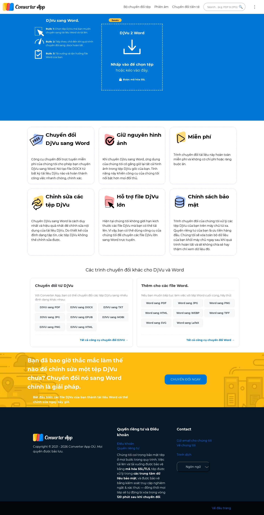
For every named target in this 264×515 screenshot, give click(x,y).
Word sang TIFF (219, 312)
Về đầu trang (221, 508)
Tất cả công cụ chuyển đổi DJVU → (104, 340)
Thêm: (254, 7)
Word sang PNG (219, 303)
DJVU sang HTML (81, 327)
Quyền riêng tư (128, 448)
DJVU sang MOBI (113, 317)
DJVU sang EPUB (81, 317)
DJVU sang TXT (113, 307)
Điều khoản (125, 443)
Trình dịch (184, 454)
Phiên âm (161, 7)
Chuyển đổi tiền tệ (186, 7)
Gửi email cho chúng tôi (194, 440)
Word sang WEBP (187, 312)
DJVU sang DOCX (81, 307)
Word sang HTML (156, 312)
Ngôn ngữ (193, 467)
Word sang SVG (156, 322)
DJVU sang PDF (50, 307)
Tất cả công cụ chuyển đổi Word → (210, 340)
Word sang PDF (156, 303)
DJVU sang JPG (50, 317)
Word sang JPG (188, 303)
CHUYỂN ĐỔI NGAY (186, 379)
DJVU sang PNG (50, 327)
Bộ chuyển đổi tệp (137, 7)
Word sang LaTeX (188, 322)
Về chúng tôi (186, 445)
